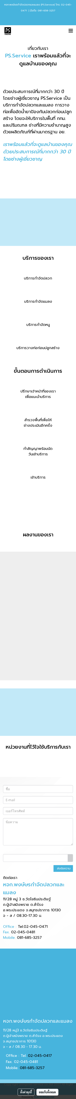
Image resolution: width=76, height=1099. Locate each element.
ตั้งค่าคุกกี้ (26, 1092)
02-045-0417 (40, 1055)
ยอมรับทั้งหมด (47, 1092)
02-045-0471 (36, 926)
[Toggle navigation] (70, 30)
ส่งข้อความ (63, 868)
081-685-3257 (29, 937)
